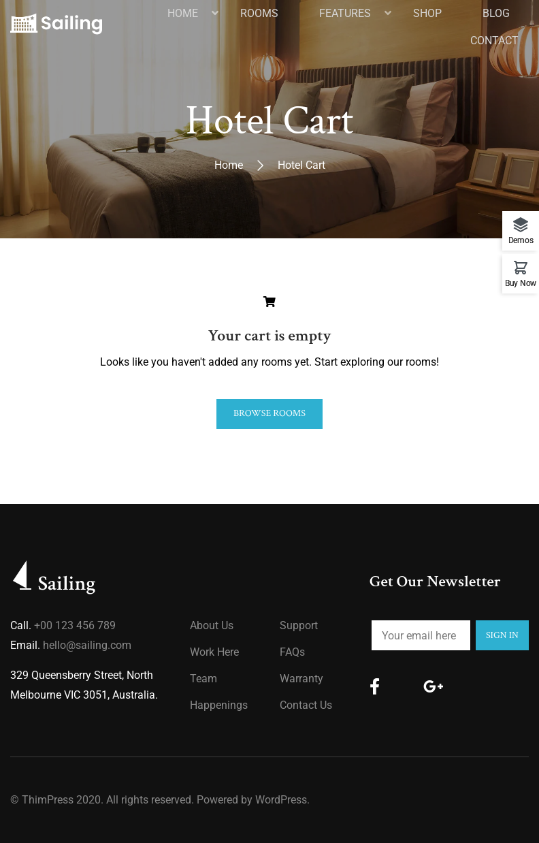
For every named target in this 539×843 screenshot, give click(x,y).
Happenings (219, 705)
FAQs (292, 652)
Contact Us (306, 705)
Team (203, 678)
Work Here (214, 652)
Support (299, 625)
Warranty (301, 678)
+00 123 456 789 (75, 625)
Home (228, 165)
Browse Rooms (269, 413)
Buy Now (520, 283)
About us (211, 625)
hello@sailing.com (87, 645)
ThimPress (48, 799)
